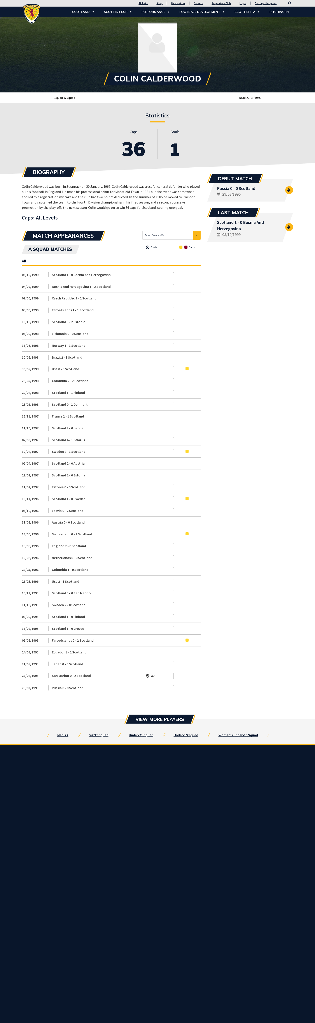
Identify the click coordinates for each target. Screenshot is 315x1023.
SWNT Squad (98, 735)
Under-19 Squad (186, 735)
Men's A (62, 735)
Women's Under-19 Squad (238, 735)
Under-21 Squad (141, 735)
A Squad (69, 98)
